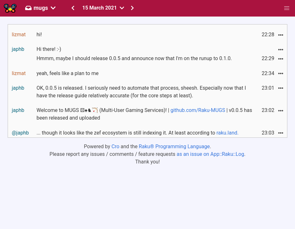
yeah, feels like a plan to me (68, 73)
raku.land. (227, 133)
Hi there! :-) (49, 49)
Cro (115, 146)
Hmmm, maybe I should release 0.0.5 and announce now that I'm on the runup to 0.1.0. (134, 58)
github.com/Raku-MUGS (198, 110)
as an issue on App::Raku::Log (210, 154)
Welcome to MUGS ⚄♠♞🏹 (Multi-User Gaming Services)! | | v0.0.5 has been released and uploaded (144, 114)
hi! (39, 34)
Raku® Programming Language (174, 146)
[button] (286, 8)
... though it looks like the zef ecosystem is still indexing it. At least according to (138, 133)
